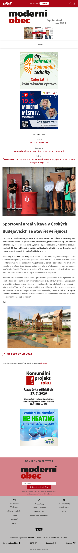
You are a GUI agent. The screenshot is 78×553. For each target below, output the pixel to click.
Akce (14, 523)
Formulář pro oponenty (39, 515)
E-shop (14, 515)
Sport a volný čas (34, 151)
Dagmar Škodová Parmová (31, 159)
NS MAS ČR (55, 537)
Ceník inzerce (64, 507)
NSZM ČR (64, 537)
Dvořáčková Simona (39, 142)
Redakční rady (39, 511)
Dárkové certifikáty (14, 511)
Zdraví (61, 151)
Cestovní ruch (20, 151)
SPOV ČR (46, 537)
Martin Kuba (49, 159)
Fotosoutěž (14, 519)
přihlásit (44, 363)
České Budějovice (10, 159)
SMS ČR (39, 537)
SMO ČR (31, 537)
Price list (64, 511)
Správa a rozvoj (50, 151)
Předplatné (14, 507)
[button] (39, 487)
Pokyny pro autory (39, 507)
